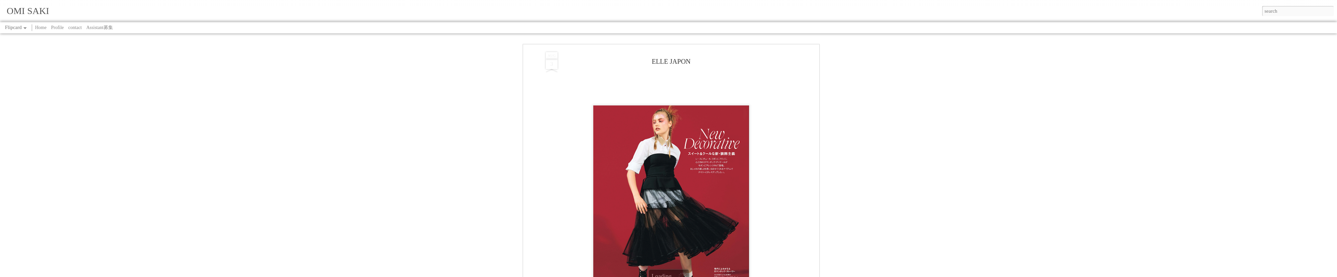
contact (75, 27)
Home (40, 27)
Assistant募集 (99, 27)
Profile (57, 27)
